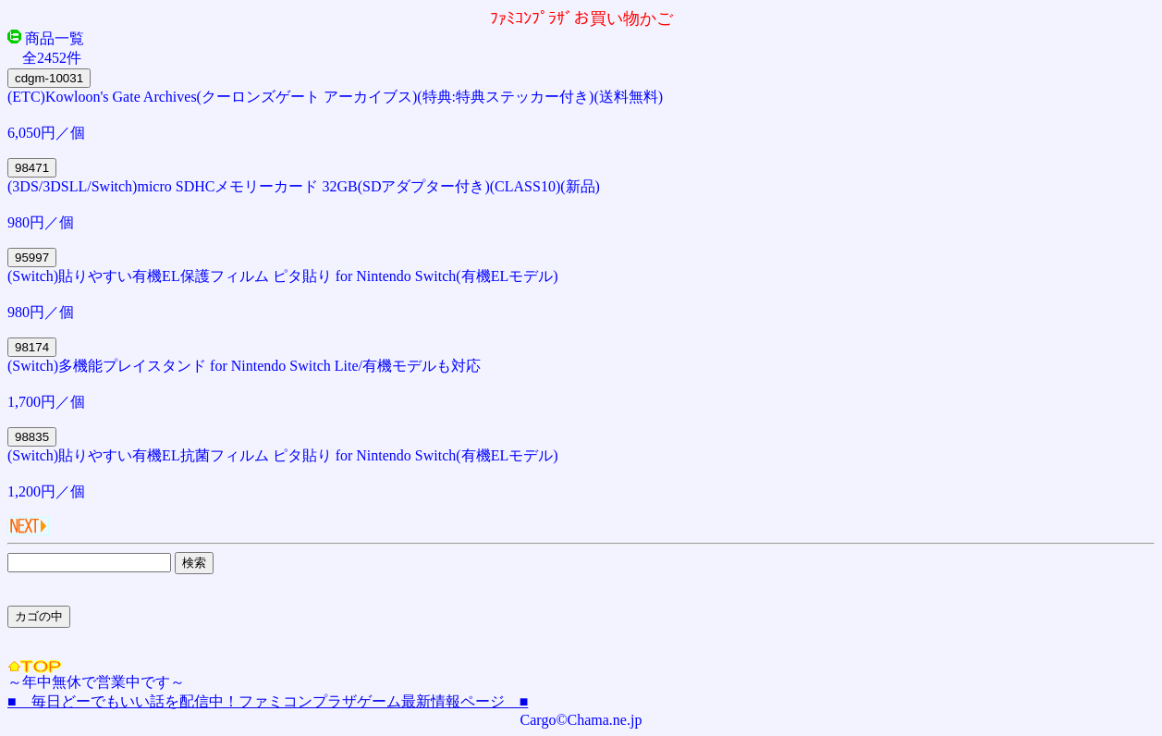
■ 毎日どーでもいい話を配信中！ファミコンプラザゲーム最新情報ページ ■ (267, 701)
